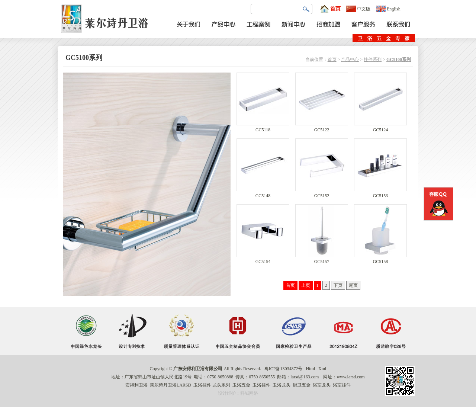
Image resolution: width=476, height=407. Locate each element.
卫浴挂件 (202, 385)
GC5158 (380, 259)
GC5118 (263, 127)
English (388, 9)
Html (310, 368)
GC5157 (321, 259)
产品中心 (350, 59)
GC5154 (263, 259)
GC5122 (321, 127)
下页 (338, 285)
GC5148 (263, 193)
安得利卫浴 (136, 385)
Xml (322, 368)
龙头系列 (221, 385)
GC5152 (321, 193)
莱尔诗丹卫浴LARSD (170, 385)
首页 (330, 9)
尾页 (353, 285)
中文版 (358, 9)
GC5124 (380, 127)
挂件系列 (373, 59)
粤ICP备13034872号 (283, 368)
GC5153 (380, 193)
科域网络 (249, 393)
